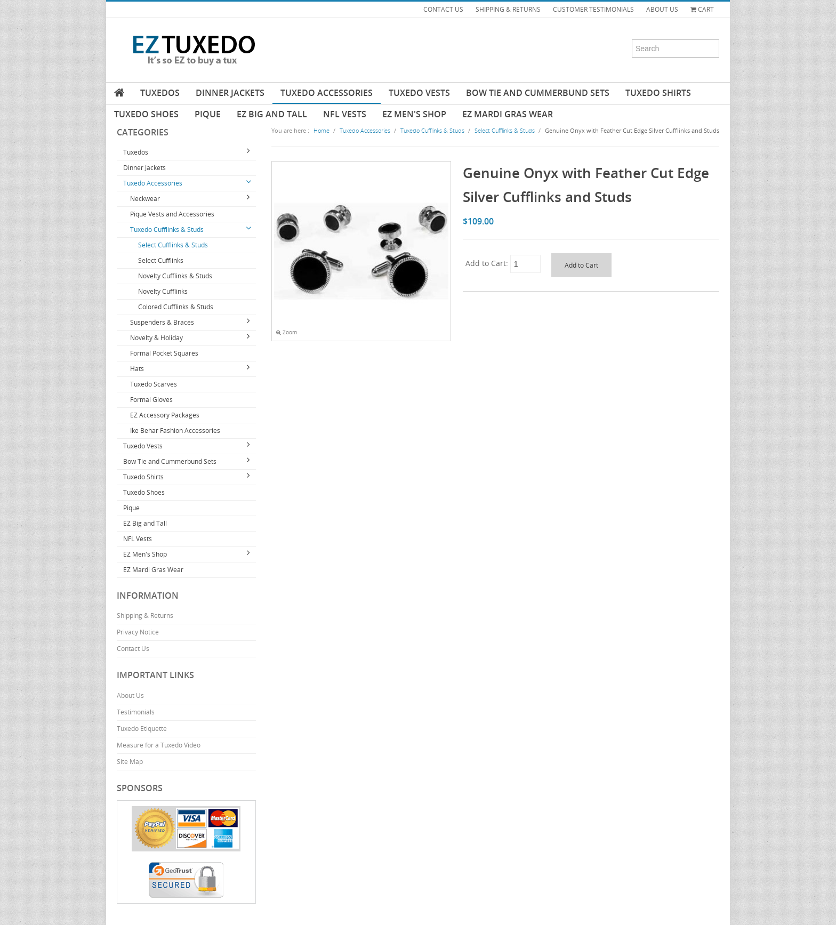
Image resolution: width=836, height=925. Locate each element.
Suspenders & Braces (162, 322)
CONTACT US (443, 9)
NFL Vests (344, 114)
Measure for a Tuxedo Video (158, 745)
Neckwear (145, 198)
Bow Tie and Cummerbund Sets (537, 93)
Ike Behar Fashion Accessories (175, 430)
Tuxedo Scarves (153, 384)
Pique (208, 114)
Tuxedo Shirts (658, 93)
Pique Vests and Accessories (172, 214)
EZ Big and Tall (272, 114)
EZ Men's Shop (414, 114)
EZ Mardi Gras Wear (507, 114)
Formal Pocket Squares (164, 353)
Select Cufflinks (160, 260)
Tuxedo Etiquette (142, 728)
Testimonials (136, 712)
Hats (137, 368)
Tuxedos (160, 93)
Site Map (130, 761)
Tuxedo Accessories (326, 93)
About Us (130, 695)
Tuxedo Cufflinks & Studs (167, 229)
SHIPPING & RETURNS (508, 9)
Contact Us (133, 648)
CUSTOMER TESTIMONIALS (593, 9)
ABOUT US (662, 9)
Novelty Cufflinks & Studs (175, 275)
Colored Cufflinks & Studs (175, 306)
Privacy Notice (138, 632)
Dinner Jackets (230, 93)
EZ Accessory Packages (164, 415)
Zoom (286, 332)
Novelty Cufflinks (163, 291)
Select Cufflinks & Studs (173, 245)
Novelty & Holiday (156, 337)
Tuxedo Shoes (146, 114)
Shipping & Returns (145, 615)
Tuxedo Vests (419, 93)
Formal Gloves (151, 399)
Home (321, 130)
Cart (702, 9)
